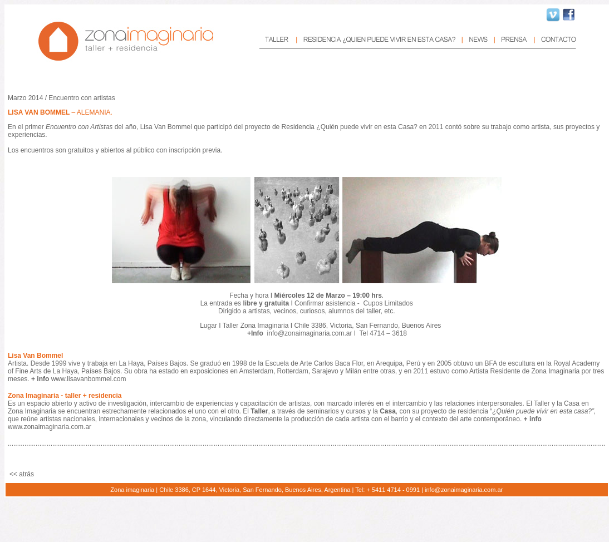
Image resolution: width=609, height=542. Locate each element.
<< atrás (21, 474)
